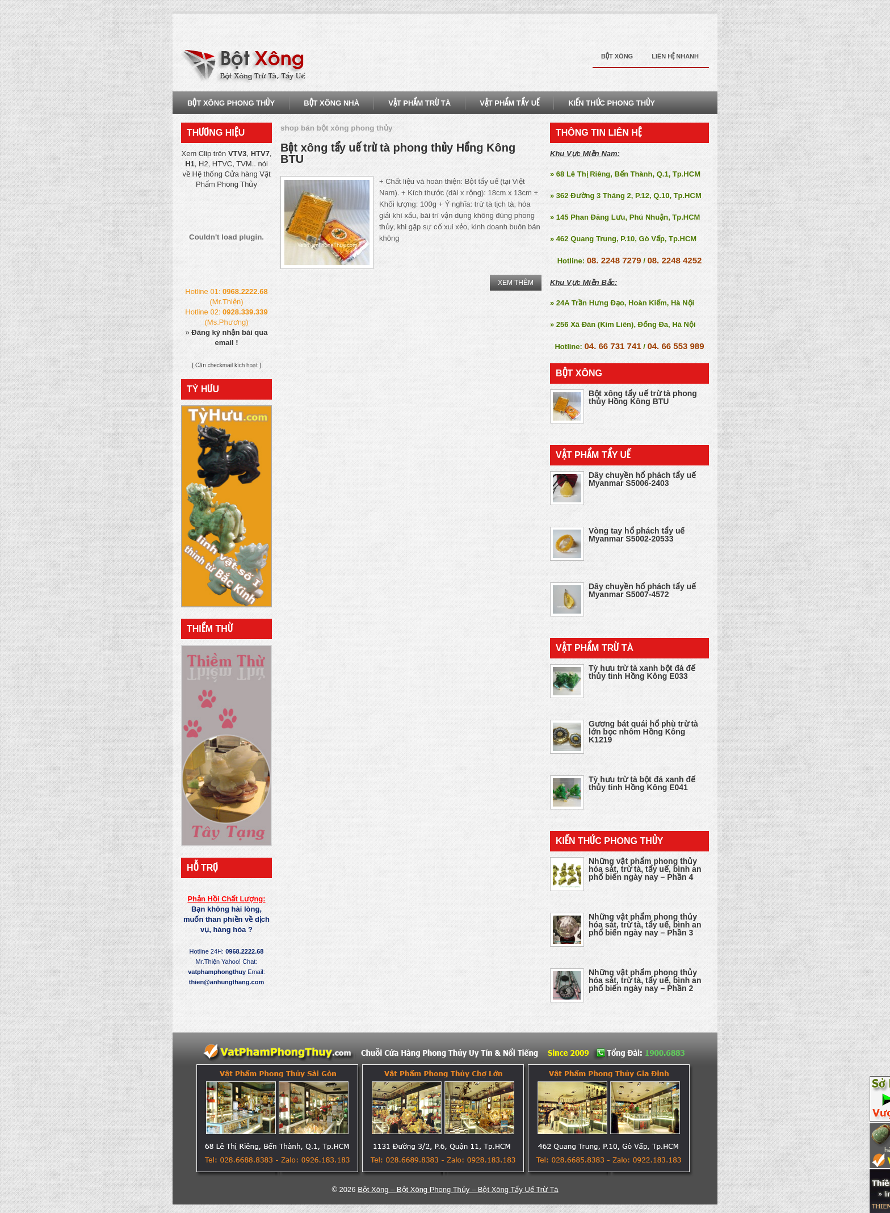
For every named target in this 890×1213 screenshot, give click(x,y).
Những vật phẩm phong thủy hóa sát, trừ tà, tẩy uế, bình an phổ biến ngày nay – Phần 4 (645, 869)
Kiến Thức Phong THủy (611, 103)
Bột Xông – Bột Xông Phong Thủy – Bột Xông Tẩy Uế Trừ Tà (458, 1189)
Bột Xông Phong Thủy (231, 103)
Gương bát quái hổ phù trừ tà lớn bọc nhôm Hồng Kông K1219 (643, 731)
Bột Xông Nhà (331, 103)
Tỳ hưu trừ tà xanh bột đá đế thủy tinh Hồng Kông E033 (642, 672)
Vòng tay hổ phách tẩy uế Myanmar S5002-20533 (637, 534)
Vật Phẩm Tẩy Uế (509, 103)
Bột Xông (617, 56)
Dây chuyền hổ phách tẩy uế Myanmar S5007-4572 (642, 590)
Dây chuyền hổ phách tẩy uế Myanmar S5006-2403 (642, 479)
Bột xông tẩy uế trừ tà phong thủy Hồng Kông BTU (397, 153)
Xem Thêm (516, 283)
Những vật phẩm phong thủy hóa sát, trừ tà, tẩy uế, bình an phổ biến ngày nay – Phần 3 (645, 924)
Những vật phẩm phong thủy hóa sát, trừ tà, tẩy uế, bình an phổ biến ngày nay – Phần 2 (645, 980)
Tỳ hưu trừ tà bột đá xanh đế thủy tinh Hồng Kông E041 (642, 783)
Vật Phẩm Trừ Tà (419, 103)
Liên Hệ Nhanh (675, 56)
